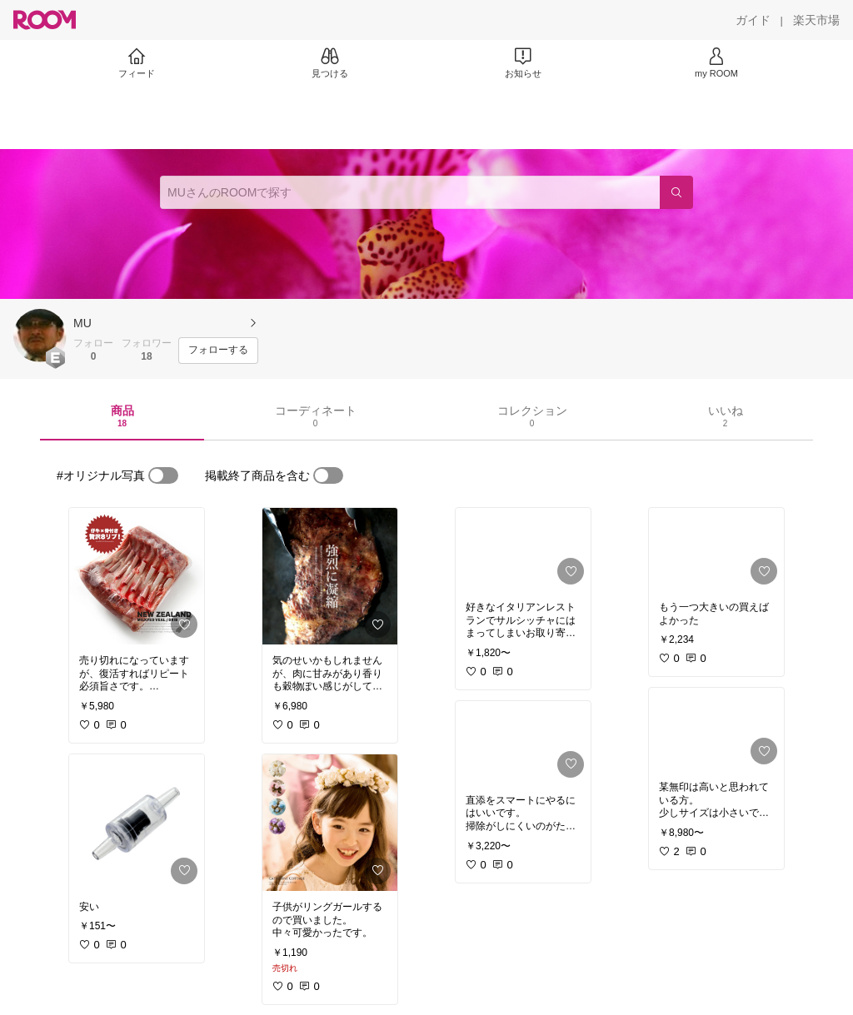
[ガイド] (753, 19)
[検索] (676, 192)
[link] (136, 576)
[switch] (163, 475)
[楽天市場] (816, 19)
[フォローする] (218, 350)
